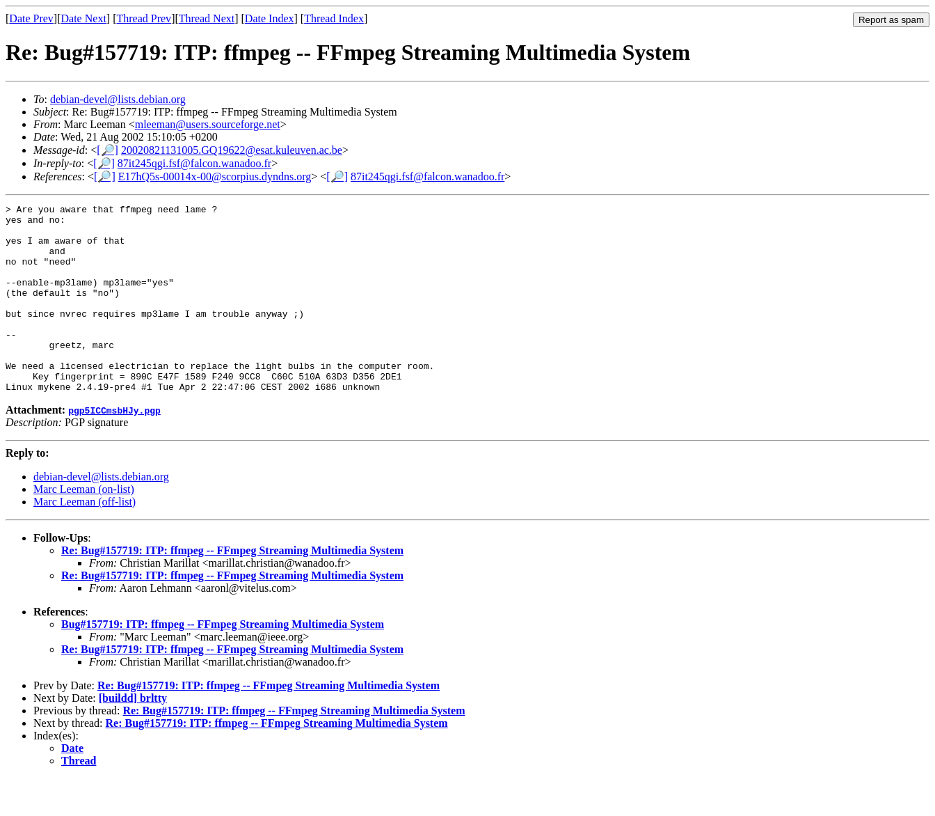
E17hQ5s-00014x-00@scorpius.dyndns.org (215, 176)
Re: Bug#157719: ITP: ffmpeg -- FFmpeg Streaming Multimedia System (232, 588)
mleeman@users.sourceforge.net (207, 124)
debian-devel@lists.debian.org (118, 99)
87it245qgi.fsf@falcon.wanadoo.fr (194, 163)
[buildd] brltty (133, 736)
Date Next (83, 18)
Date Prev (31, 18)
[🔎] (107, 150)
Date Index (269, 18)
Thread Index (334, 18)
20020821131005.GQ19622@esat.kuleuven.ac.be (231, 150)
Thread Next (206, 18)
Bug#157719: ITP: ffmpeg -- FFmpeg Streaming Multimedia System (222, 662)
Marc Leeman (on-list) (83, 527)
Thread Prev (143, 18)
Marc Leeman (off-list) (84, 539)
